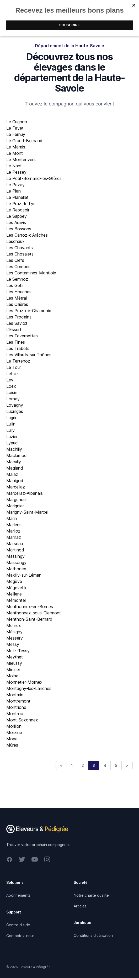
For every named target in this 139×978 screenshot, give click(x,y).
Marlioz (13, 531)
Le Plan (13, 191)
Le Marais (15, 147)
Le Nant (14, 165)
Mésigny (14, 631)
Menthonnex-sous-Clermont (33, 612)
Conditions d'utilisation (93, 935)
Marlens (14, 524)
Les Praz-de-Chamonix (28, 310)
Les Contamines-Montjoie (31, 272)
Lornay (13, 398)
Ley (9, 379)
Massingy (15, 556)
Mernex (13, 625)
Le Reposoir (17, 209)
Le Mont (14, 153)
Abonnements (18, 895)
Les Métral (16, 298)
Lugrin (12, 417)
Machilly (14, 449)
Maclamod (16, 455)
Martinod (15, 549)
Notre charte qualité (91, 895)
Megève (14, 581)
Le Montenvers (21, 159)
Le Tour (13, 367)
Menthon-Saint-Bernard (29, 619)
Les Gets (15, 285)
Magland (14, 468)
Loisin (11, 392)
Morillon (14, 726)
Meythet (14, 657)
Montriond (16, 707)
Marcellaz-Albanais (24, 493)
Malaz (12, 474)
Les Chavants (19, 247)
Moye (12, 738)
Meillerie (14, 594)
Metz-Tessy (18, 650)
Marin (11, 518)
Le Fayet (15, 128)
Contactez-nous (20, 935)
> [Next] (127, 765)
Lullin (10, 424)
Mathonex (16, 568)
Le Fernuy (15, 134)
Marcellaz (15, 487)
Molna (12, 675)
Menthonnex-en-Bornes (29, 606)
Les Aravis (16, 222)
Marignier (15, 505)
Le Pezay (15, 184)
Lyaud (12, 442)
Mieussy (14, 663)
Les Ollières (17, 304)
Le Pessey (16, 172)
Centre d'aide (18, 925)
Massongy (16, 562)
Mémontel (16, 600)
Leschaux (15, 241)
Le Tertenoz (18, 361)
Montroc (14, 713)
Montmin (14, 694)
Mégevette (17, 587)
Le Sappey (16, 216)
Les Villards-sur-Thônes (28, 354)
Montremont (18, 701)
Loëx (11, 386)
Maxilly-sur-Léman (23, 575)
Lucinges (14, 411)
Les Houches (18, 291)
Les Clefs (15, 260)
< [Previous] (61, 765)
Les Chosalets (20, 254)
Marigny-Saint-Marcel (27, 512)
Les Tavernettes (22, 335)
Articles (80, 906)
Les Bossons (18, 228)
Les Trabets (17, 348)
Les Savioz (17, 323)
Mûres (12, 745)
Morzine (14, 732)
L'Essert (14, 329)
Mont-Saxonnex (22, 719)
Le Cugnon (16, 121)
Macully (13, 461)
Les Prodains (18, 317)
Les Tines (15, 342)
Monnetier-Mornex (24, 682)
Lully (10, 430)
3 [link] (94, 765)
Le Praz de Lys (20, 203)
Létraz (12, 373)
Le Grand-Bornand (24, 140)
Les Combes (18, 266)
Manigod (14, 480)
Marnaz (13, 537)
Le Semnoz (17, 279)
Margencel (16, 499)
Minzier (13, 669)
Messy (12, 644)
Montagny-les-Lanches (28, 688)
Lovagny (14, 405)
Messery (14, 638)
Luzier (12, 436)
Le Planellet (17, 197)
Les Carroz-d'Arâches (27, 235)
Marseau (14, 543)
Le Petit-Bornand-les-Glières (34, 178)
